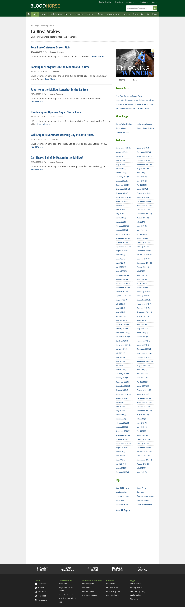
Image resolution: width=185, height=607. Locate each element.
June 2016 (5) (142, 275)
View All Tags (122, 510)
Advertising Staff (113, 591)
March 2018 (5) (142, 189)
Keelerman (120, 500)
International (113, 14)
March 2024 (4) (121, 222)
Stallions (91, 14)
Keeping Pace (121, 128)
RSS (135, 79)
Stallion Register (105, 2)
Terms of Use (135, 583)
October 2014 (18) (143, 357)
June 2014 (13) (142, 374)
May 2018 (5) (142, 181)
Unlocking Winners (47, 26)
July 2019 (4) (120, 451)
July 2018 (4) (141, 173)
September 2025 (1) (123, 148)
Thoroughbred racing (145, 496)
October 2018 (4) (143, 160)
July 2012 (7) (141, 468)
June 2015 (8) (142, 324)
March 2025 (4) (121, 173)
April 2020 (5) (121, 415)
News (43, 14)
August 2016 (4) (143, 267)
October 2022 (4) (122, 291)
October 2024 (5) (122, 193)
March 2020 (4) (121, 419)
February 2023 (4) (122, 275)
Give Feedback (112, 595)
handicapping (121, 492)
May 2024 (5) (120, 214)
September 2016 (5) (144, 263)
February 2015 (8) (143, 341)
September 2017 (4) (144, 214)
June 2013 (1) (142, 423)
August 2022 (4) (121, 300)
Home (32, 25)
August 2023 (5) (121, 250)
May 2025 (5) (120, 164)
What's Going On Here (145, 128)
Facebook (40, 583)
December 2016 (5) (144, 250)
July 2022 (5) (120, 304)
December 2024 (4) (123, 185)
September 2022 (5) (123, 296)
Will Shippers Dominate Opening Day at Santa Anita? (62, 135)
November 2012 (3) (144, 451)
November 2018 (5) (144, 156)
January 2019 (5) (143, 148)
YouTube (40, 591)
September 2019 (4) (123, 443)
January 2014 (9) (143, 394)
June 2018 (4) (142, 177)
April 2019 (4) (121, 464)
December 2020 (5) (123, 382)
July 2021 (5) (120, 353)
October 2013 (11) (143, 406)
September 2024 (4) (123, 197)
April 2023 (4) (121, 267)
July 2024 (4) (120, 205)
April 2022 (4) (121, 316)
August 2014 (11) (143, 365)
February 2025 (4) (122, 177)
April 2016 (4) (142, 283)
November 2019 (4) (123, 435)
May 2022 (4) (120, 312)
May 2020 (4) (120, 410)
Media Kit (86, 587)
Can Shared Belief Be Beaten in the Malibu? (57, 157)
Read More (97, 56)
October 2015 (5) (143, 308)
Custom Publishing (90, 595)
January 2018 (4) (143, 197)
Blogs (135, 14)
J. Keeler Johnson (122, 496)
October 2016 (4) (143, 259)
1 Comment (54, 71)
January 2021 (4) (122, 378)
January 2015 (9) (143, 345)
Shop (117, 569)
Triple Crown (55, 14)
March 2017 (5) (142, 238)
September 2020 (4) (123, 394)
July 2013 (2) (141, 419)
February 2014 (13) (144, 390)
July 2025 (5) (120, 156)
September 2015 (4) (144, 312)
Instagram (41, 600)
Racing (68, 14)
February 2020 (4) (122, 423)
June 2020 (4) (120, 406)
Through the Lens (122, 132)
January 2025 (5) (122, 181)
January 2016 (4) (143, 296)
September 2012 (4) (144, 460)
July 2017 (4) (141, 222)
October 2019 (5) (122, 439)
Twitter (39, 587)
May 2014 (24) (142, 378)
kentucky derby (122, 504)
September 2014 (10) (145, 361)
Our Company (88, 583)
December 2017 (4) (144, 201)
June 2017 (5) (142, 226)
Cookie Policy (135, 595)
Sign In (154, 2)
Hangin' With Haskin (124, 124)
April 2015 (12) (142, 333)
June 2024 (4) (120, 209)
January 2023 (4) (122, 279)
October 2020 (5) (122, 390)
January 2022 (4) (122, 328)
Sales (100, 14)
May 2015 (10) (142, 328)
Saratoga (140, 492)
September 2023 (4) (123, 246)
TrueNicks (119, 2)
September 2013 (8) (144, 410)
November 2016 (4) (144, 255)
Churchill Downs (122, 488)
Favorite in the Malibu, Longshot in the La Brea (59, 89)
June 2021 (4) (120, 357)
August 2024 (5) (121, 201)
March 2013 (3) (142, 435)
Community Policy (137, 591)
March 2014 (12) (143, 386)
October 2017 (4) (143, 209)
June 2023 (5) (120, 259)
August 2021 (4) (121, 349)
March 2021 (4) (121, 369)
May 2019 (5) (120, 460)
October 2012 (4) (143, 456)
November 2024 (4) (123, 189)
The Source (144, 2)
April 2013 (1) (142, 431)
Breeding (79, 14)
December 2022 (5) (123, 283)
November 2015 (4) (144, 304)
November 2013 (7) (144, 402)
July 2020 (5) (120, 402)
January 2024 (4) (122, 230)
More (154, 14)
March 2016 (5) (142, 287)
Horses (126, 14)
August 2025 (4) (121, 152)
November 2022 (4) (123, 287)
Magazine (62, 583)
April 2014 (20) (142, 382)
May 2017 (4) (142, 230)
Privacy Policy (136, 587)
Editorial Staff (112, 587)
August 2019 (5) (121, 447)
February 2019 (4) (122, 472)
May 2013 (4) (142, 427)
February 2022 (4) (122, 324)
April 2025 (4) (121, 168)
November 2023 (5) (123, 238)
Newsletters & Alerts (67, 598)
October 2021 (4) (122, 341)
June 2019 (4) (120, 456)
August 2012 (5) (143, 464)
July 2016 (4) (141, 271)
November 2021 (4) (123, 337)
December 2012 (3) (144, 447)
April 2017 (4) (142, 234)
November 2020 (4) (123, 386)
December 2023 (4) (123, 234)
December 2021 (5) (123, 333)
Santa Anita (141, 488)
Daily (35, 14)
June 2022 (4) (120, 308)
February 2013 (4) (143, 439)
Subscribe (145, 14)
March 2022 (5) (121, 320)
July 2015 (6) (141, 320)
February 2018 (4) (143, 193)
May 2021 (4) (120, 361)
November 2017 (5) (144, 205)
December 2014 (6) (144, 349)
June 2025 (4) (120, 160)
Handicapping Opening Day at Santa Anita (56, 112)
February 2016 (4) (143, 291)
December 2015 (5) (144, 300)
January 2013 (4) (143, 443)
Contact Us (110, 583)
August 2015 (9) (143, 316)
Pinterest (40, 596)
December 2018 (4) (144, 152)
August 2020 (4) (121, 398)
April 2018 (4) (142, 185)
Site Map (134, 599)
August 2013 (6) (143, 415)
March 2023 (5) (121, 271)
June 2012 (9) (142, 472)
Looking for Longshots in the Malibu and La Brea (60, 67)
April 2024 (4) (121, 218)
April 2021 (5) (121, 365)
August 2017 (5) (143, 218)
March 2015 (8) (142, 337)
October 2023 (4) (122, 242)
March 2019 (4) (121, 468)
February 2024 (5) (122, 226)
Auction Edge (131, 2)
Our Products (88, 591)
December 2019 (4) (123, 431)
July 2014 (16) (142, 369)
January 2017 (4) (143, 246)
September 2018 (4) (144, 164)
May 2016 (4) (142, 279)
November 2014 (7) (144, 353)
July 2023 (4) (120, 255)
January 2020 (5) (122, 427)
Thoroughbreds (143, 500)
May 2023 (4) (120, 263)
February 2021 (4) (122, 374)
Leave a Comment (57, 52)
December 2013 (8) (144, 398)
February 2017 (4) (143, 242)
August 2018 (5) (143, 168)
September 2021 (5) (123, 345)
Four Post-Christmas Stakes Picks (51, 47)
